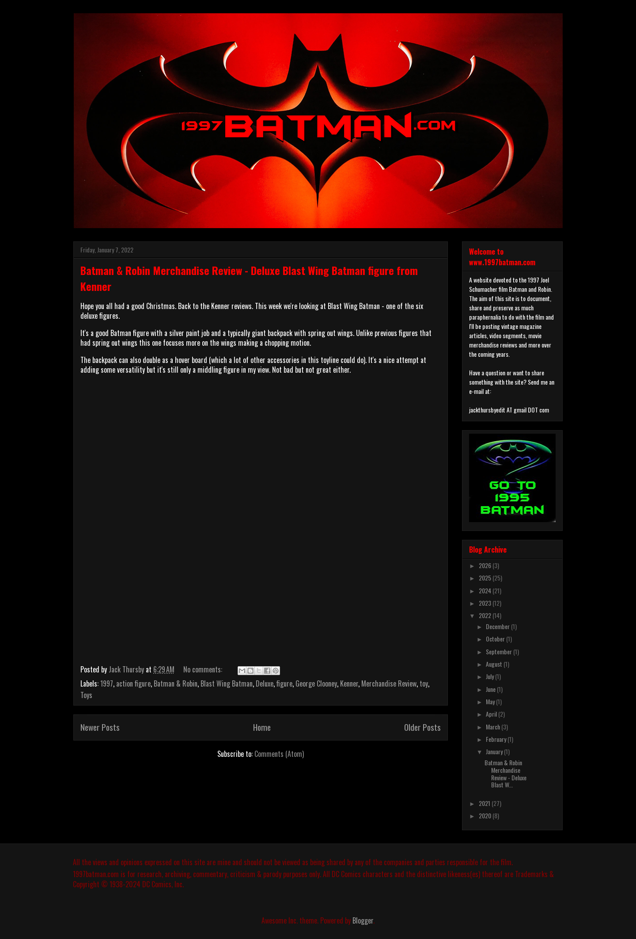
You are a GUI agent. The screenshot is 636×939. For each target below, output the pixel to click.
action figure (133, 683)
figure (284, 683)
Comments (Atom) (279, 753)
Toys (86, 695)
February (496, 739)
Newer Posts (100, 727)
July (490, 676)
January (495, 751)
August (495, 663)
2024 (485, 590)
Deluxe (264, 683)
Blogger (362, 920)
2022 (485, 615)
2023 (485, 602)
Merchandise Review (388, 683)
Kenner (349, 683)
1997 (106, 683)
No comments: (203, 669)
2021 (485, 803)
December (498, 626)
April (492, 713)
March (493, 726)
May (491, 701)
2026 (485, 565)
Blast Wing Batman (227, 683)
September (499, 651)
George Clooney (316, 683)
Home (262, 727)
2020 (485, 815)
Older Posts (422, 727)
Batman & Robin (175, 683)
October (496, 638)
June (491, 689)
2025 (485, 577)
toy (424, 683)
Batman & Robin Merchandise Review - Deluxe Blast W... (505, 773)
